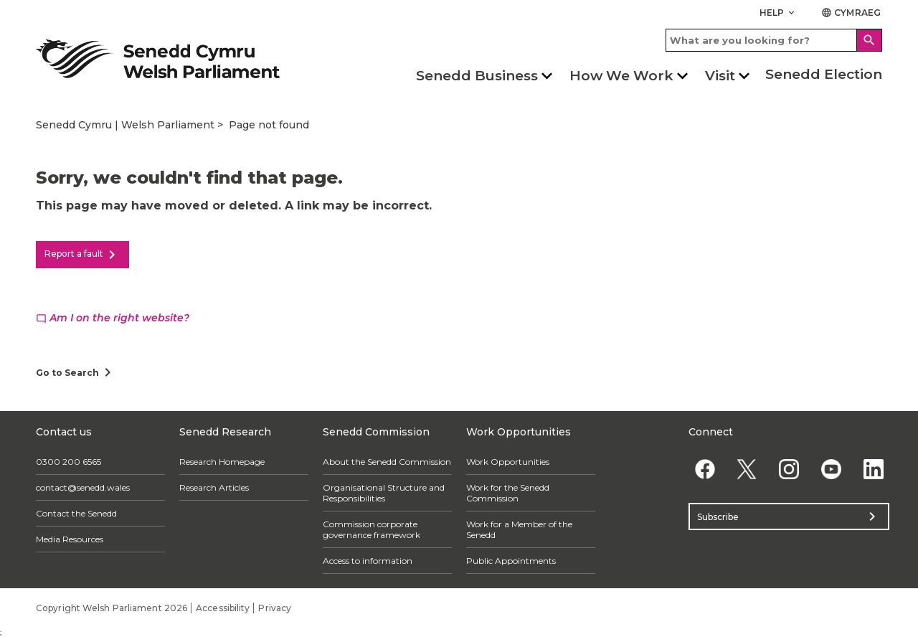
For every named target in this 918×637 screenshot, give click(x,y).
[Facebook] (704, 469)
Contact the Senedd (76, 513)
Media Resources (69, 539)
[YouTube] (831, 469)
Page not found (269, 124)
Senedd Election (823, 74)
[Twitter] (747, 469)
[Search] (869, 40)
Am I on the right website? (112, 317)
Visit (720, 75)
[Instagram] (789, 469)
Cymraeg (851, 12)
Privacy (274, 608)
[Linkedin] (873, 469)
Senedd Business (477, 75)
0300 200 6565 (68, 461)
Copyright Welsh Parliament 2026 (111, 608)
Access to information (367, 560)
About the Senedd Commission (387, 461)
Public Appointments (511, 560)
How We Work (621, 75)
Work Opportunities (507, 461)
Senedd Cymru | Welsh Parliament (125, 124)
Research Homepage (222, 461)
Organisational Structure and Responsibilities (384, 493)
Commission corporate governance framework (371, 529)
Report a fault (82, 254)
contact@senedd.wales (83, 487)
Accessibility (223, 608)
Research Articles (214, 487)
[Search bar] (773, 40)
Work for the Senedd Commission (507, 493)
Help (779, 12)
